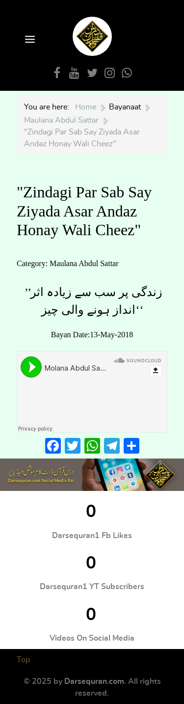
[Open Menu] (29, 40)
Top (23, 660)
